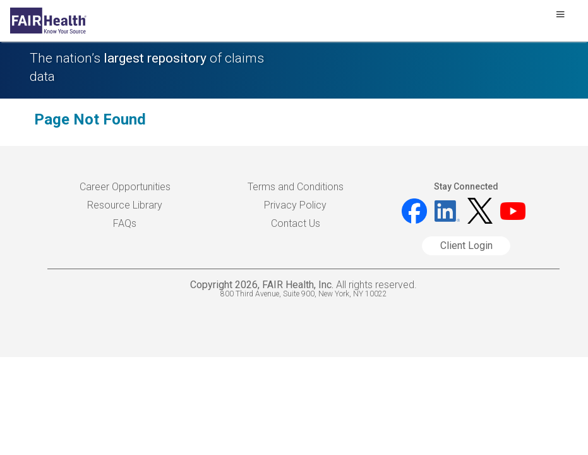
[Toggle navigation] (560, 17)
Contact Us (295, 223)
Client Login (466, 246)
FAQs (124, 223)
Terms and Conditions (296, 187)
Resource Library (124, 205)
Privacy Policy (295, 205)
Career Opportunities (125, 187)
